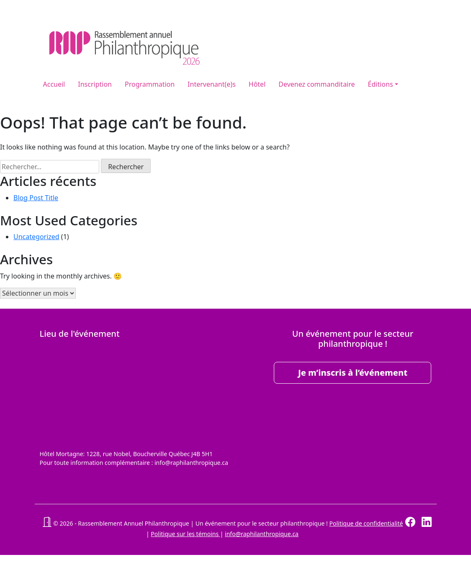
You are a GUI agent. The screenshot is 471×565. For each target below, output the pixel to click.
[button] (47, 523)
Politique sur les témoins (185, 534)
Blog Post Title (35, 197)
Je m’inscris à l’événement (352, 372)
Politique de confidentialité (366, 523)
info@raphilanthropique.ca (262, 534)
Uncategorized (36, 236)
